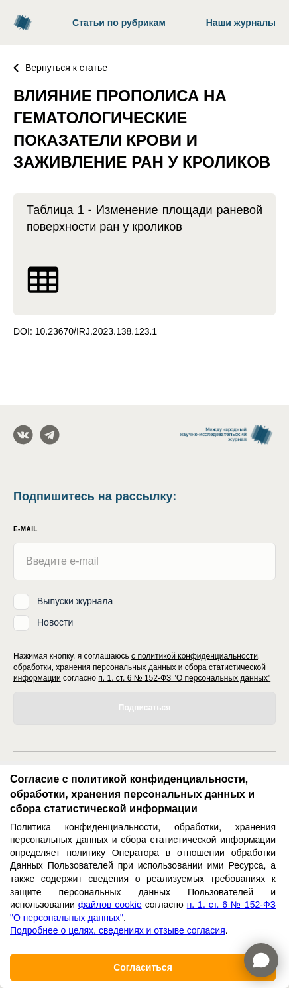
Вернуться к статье (60, 67)
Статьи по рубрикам (119, 22)
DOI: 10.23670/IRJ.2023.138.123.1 (85, 331)
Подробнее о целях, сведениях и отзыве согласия (117, 930)
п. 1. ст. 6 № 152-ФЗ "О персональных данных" (184, 678)
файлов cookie (110, 904)
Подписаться (144, 707)
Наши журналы (241, 22)
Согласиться (142, 967)
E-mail (25, 529)
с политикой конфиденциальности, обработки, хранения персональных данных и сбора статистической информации (139, 667)
